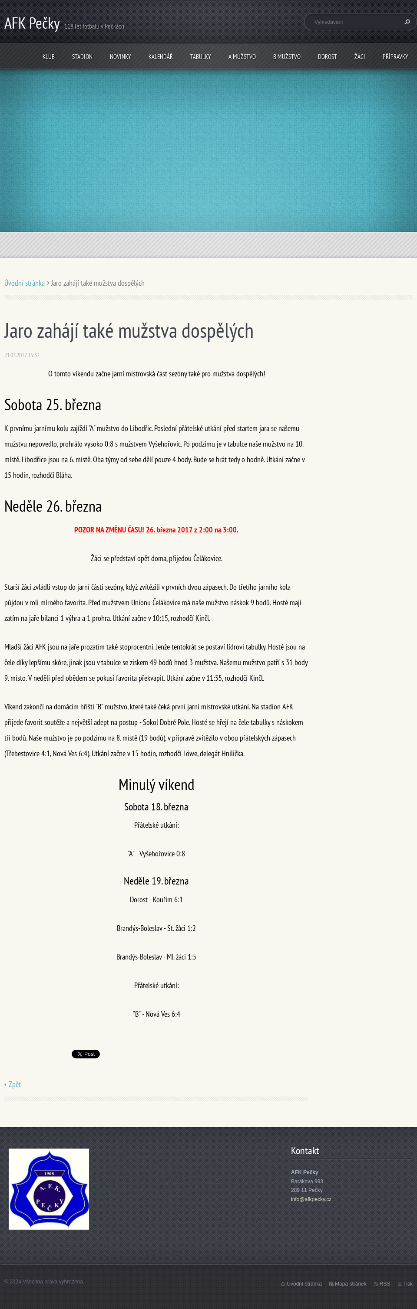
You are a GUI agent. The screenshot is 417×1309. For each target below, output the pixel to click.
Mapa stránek (351, 1284)
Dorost (327, 56)
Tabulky (200, 56)
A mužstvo (242, 56)
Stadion (82, 56)
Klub (49, 56)
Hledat (406, 21)
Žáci (359, 56)
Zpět (15, 1084)
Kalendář (161, 56)
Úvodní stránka (24, 283)
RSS (385, 1284)
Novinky (120, 56)
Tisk (408, 1284)
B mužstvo (287, 56)
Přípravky (395, 56)
